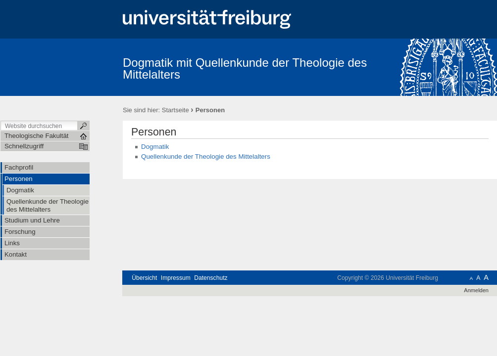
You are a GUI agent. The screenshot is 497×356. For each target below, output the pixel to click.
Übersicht (144, 277)
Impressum (176, 277)
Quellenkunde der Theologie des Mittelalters (205, 156)
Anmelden (476, 290)
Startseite (175, 110)
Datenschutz (210, 277)
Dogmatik (155, 146)
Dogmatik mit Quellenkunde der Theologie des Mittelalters (245, 68)
